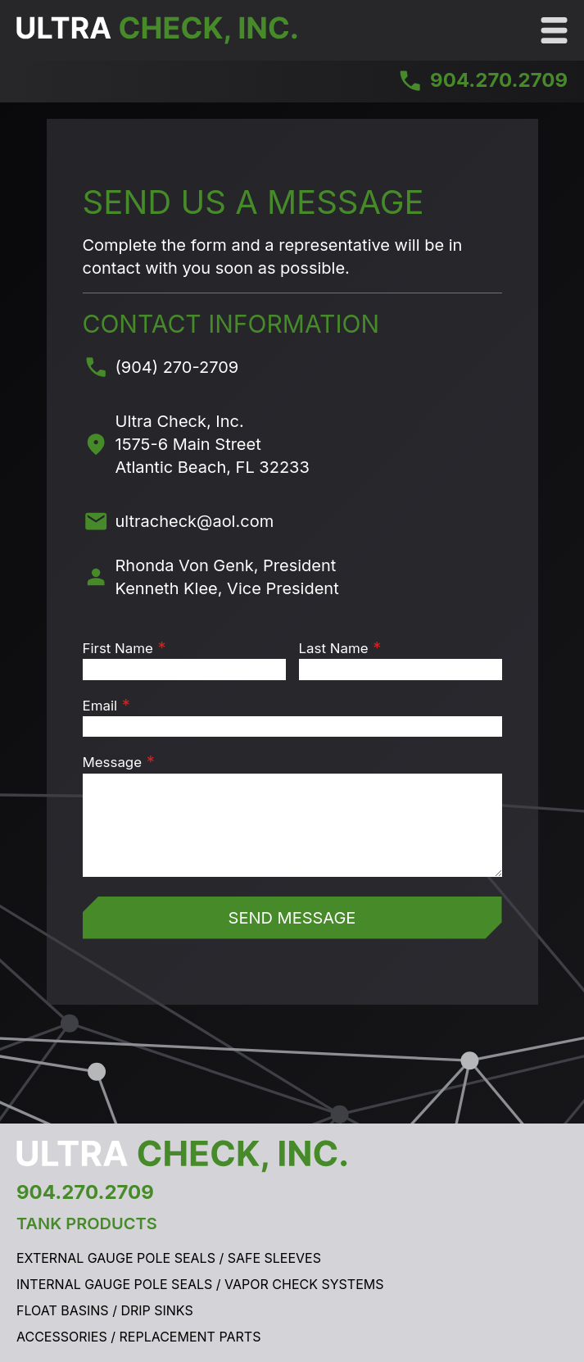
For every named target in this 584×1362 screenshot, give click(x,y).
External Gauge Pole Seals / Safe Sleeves (168, 1258)
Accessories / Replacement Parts (138, 1336)
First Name (118, 648)
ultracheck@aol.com (194, 521)
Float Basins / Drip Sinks (104, 1310)
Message (113, 762)
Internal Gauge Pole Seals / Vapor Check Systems (199, 1284)
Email (100, 705)
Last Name (334, 648)
